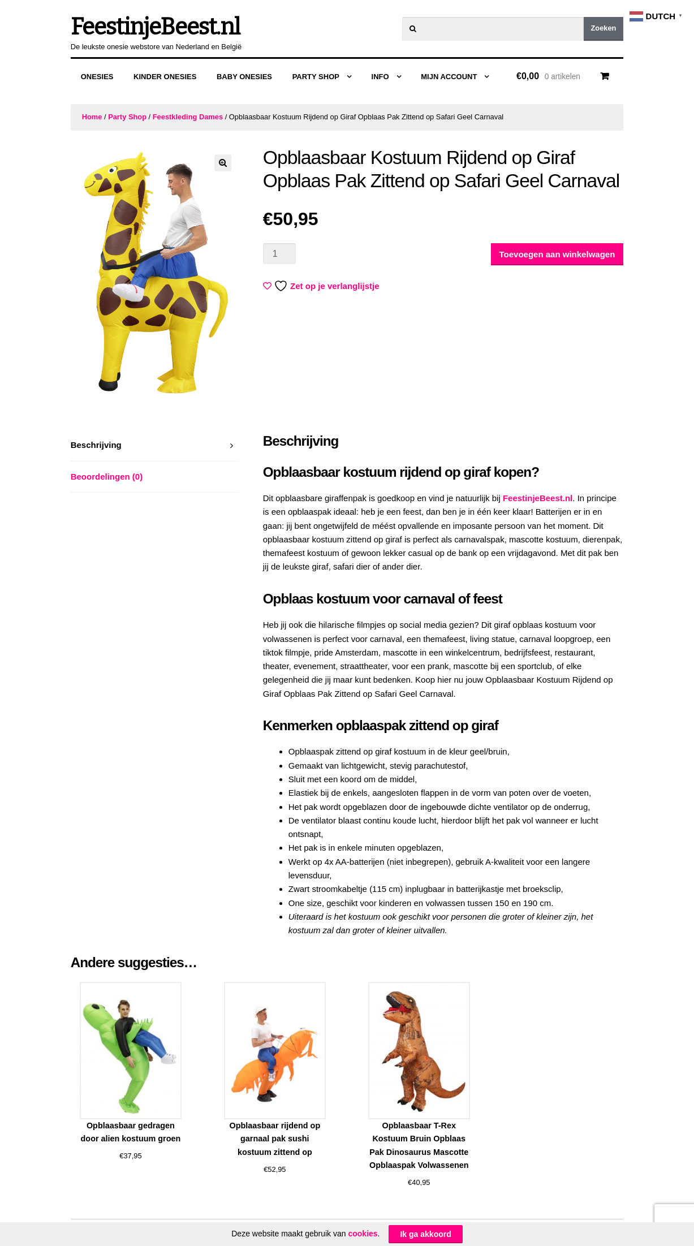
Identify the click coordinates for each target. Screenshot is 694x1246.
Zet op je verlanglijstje (322, 286)
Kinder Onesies (164, 76)
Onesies (97, 76)
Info (380, 76)
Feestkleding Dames (188, 117)
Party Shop (315, 76)
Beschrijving (96, 445)
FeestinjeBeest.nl (155, 27)
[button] (222, 162)
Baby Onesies (244, 76)
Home (92, 117)
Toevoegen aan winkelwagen (557, 254)
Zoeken (603, 28)
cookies (362, 1233)
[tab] (155, 445)
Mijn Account (449, 76)
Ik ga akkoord (425, 1234)
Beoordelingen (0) (107, 476)
